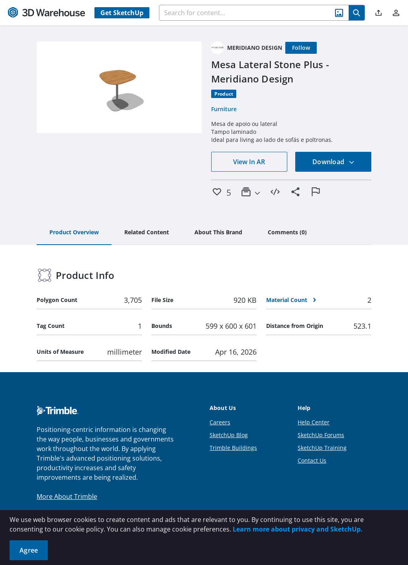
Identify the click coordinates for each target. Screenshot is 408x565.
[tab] (74, 232)
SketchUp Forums (321, 435)
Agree (29, 550)
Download (333, 161)
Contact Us (312, 460)
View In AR (249, 161)
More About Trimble (67, 496)
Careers (220, 422)
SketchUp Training (322, 447)
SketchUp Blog (229, 435)
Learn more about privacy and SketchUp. (298, 529)
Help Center (314, 422)
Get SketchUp (121, 12)
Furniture (224, 109)
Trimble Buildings (233, 447)
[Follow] (301, 48)
